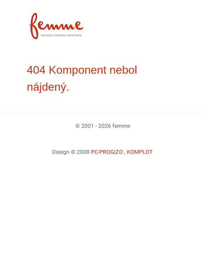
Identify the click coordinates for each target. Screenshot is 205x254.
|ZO (119, 152)
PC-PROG (102, 152)
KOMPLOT (140, 152)
